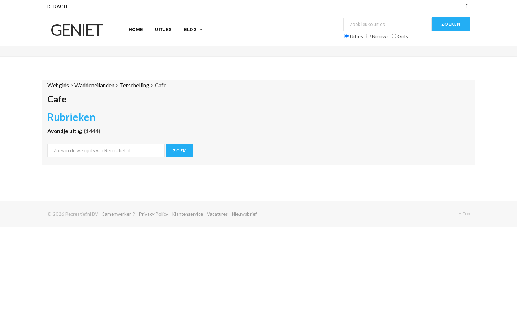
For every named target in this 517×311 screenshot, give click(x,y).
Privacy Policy (153, 214)
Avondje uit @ (65, 131)
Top (464, 213)
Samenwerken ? (118, 214)
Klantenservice (187, 214)
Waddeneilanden (94, 85)
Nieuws (380, 36)
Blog (190, 29)
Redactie (58, 6)
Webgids (58, 85)
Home (136, 29)
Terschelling (134, 85)
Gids (402, 36)
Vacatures (217, 214)
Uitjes (163, 29)
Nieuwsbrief (244, 214)
